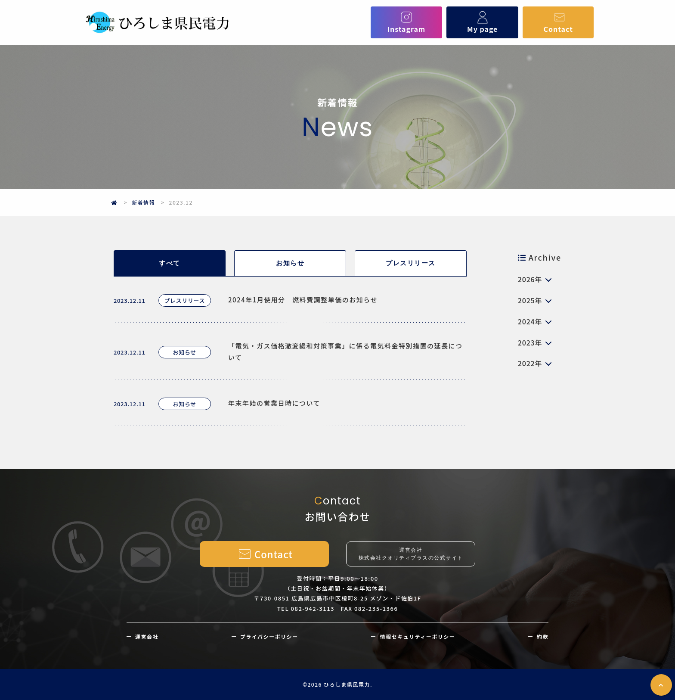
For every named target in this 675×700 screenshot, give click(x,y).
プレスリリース (411, 263)
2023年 (530, 342)
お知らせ (290, 263)
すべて (169, 263)
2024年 (530, 321)
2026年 (530, 279)
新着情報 (143, 202)
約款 (542, 636)
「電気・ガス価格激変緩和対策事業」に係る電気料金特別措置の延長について (345, 351)
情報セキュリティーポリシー (417, 636)
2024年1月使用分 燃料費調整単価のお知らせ (303, 299)
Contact (558, 22)
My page (482, 22)
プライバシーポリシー (269, 636)
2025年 (530, 300)
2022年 (530, 363)
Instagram (406, 22)
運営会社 (146, 636)
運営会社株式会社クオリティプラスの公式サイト (411, 553)
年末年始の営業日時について (274, 403)
